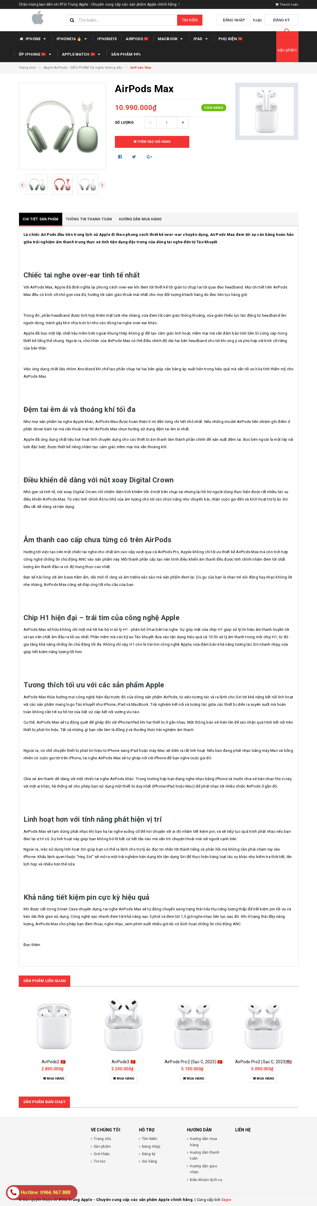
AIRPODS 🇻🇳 (137, 39)
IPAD (201, 39)
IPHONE (33, 39)
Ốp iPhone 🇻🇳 (36, 54)
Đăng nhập (240, 20)
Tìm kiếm (190, 20)
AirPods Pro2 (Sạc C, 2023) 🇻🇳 (193, 1061)
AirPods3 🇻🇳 (123, 1061)
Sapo (226, 1199)
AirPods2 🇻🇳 (53, 1061)
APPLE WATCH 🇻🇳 (82, 54)
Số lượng (124, 122)
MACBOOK (171, 39)
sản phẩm (287, 50)
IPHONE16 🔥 (73, 39)
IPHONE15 (107, 39)
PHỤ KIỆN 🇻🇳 (230, 39)
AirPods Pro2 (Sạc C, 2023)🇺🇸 (263, 1061)
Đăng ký (283, 20)
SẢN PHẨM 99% (126, 54)
